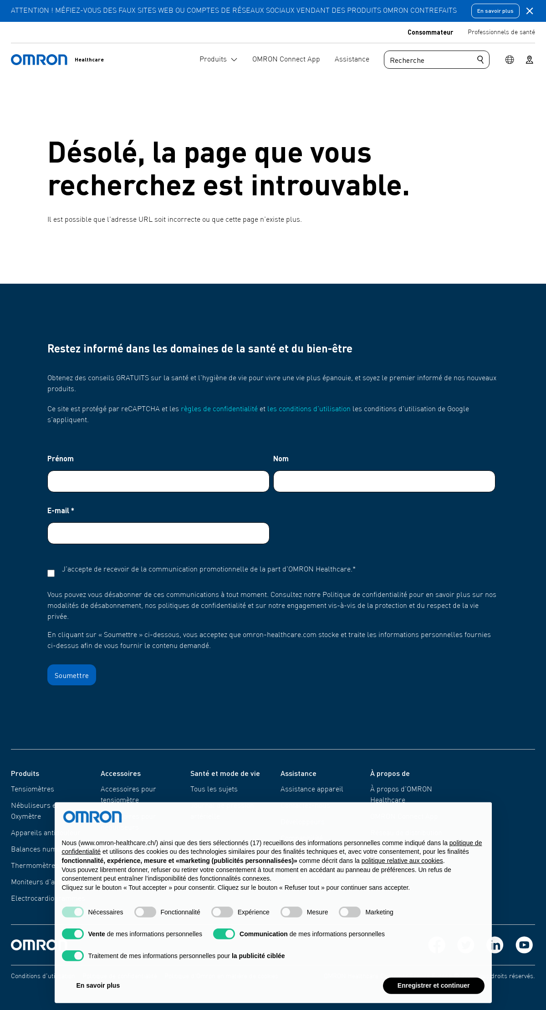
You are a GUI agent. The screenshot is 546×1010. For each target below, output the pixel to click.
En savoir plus (495, 10)
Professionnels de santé (501, 32)
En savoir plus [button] (98, 992)
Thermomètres (35, 866)
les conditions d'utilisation (309, 409)
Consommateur (430, 32)
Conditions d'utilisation (43, 976)
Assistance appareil (312, 789)
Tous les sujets (214, 789)
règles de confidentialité (219, 409)
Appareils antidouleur (46, 833)
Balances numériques (46, 849)
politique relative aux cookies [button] (402, 868)
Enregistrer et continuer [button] (434, 992)
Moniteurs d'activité (42, 882)
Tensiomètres (32, 789)
